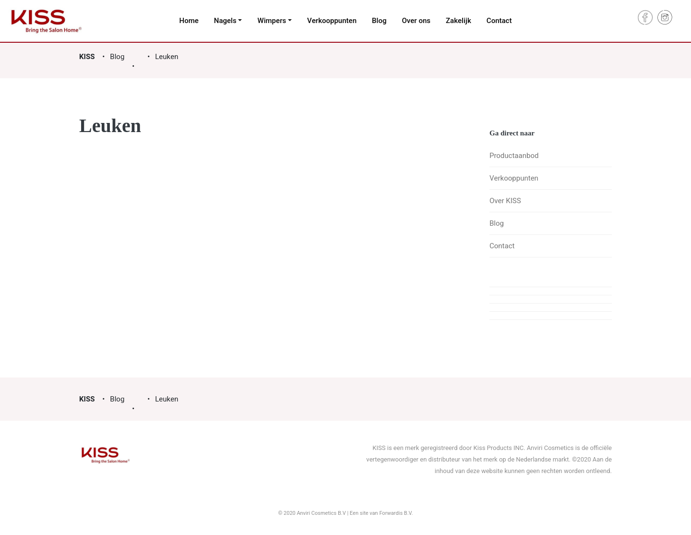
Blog (379, 20)
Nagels (225, 20)
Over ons (416, 20)
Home (189, 20)
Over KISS (505, 200)
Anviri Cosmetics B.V (321, 513)
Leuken (166, 56)
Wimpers (271, 20)
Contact (499, 20)
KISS (87, 56)
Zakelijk (458, 20)
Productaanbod (513, 155)
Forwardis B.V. (396, 513)
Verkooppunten (332, 20)
